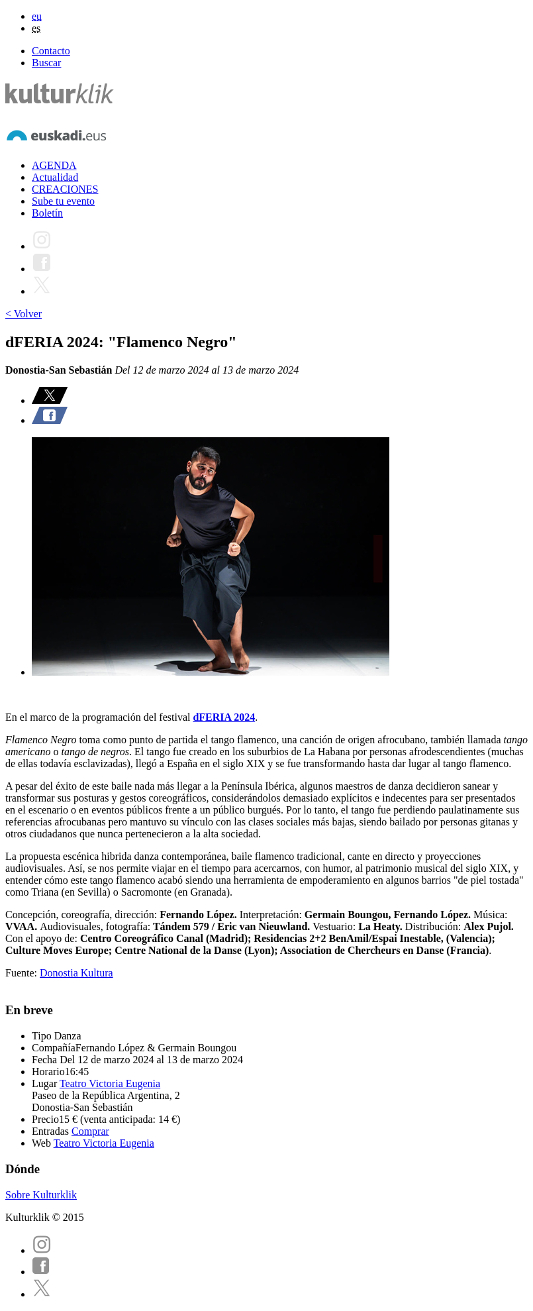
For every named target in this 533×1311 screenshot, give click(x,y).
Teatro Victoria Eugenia (110, 1083)
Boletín (47, 213)
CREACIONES (65, 189)
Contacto (51, 50)
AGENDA (54, 165)
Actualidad (55, 177)
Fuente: (22, 972)
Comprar (90, 1131)
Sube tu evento (63, 201)
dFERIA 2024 (224, 717)
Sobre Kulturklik (41, 1194)
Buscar (46, 62)
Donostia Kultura (76, 972)
